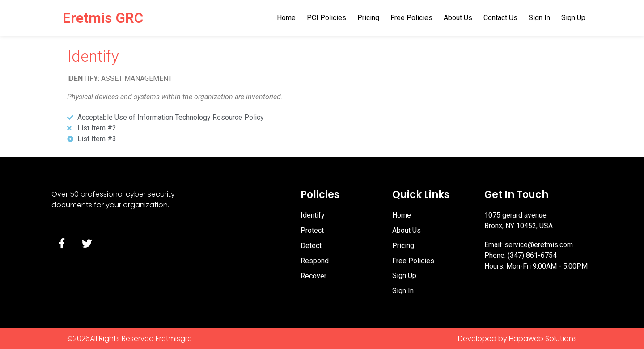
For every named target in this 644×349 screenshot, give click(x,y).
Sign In (539, 17)
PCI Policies (326, 17)
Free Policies (411, 17)
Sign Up (573, 17)
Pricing (368, 17)
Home (286, 17)
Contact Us (500, 17)
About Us (458, 17)
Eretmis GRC (103, 17)
